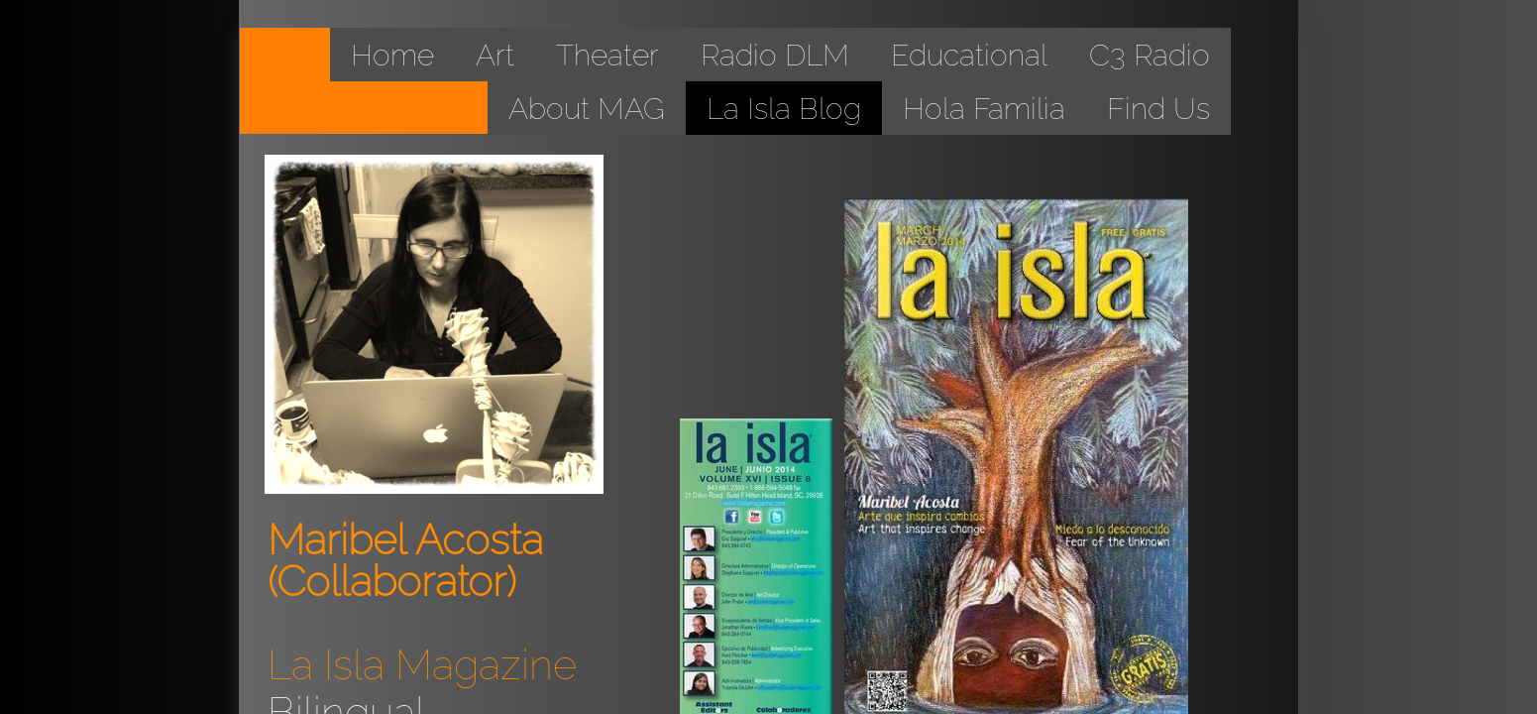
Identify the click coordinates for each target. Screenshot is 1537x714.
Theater (607, 55)
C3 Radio (1149, 55)
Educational (969, 55)
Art (495, 55)
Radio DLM (775, 55)
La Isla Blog (784, 108)
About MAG (586, 108)
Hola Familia (984, 108)
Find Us (1158, 108)
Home (392, 55)
